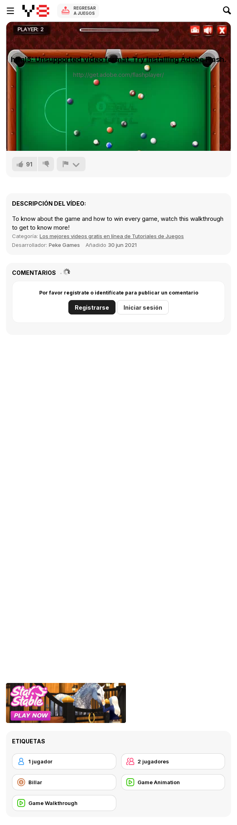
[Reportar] (71, 164)
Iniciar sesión (142, 307)
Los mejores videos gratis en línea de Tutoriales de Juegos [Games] (112, 236)
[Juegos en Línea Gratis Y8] (35, 11)
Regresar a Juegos (85, 11)
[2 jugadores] (173, 761)
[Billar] (64, 782)
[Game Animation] (173, 782)
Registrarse (92, 307)
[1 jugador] (64, 761)
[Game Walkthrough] (64, 803)
